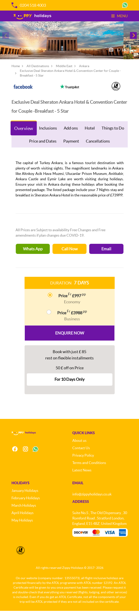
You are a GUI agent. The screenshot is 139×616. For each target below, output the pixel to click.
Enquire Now (69, 338)
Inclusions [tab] (48, 132)
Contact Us (81, 453)
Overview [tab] (23, 133)
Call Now (70, 253)
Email (106, 253)
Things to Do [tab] (113, 132)
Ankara (84, 71)
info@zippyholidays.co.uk (92, 499)
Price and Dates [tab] (43, 146)
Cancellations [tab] (98, 146)
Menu (119, 16)
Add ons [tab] (71, 132)
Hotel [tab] (90, 132)
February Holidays (25, 503)
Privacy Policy (83, 460)
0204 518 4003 (28, 5)
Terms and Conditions (89, 468)
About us (79, 446)
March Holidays (23, 510)
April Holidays (22, 518)
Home (15, 71)
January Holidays (24, 496)
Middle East (64, 71)
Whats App (33, 253)
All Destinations (38, 71)
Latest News (81, 475)
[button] (133, 37)
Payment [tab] (71, 146)
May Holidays (22, 525)
